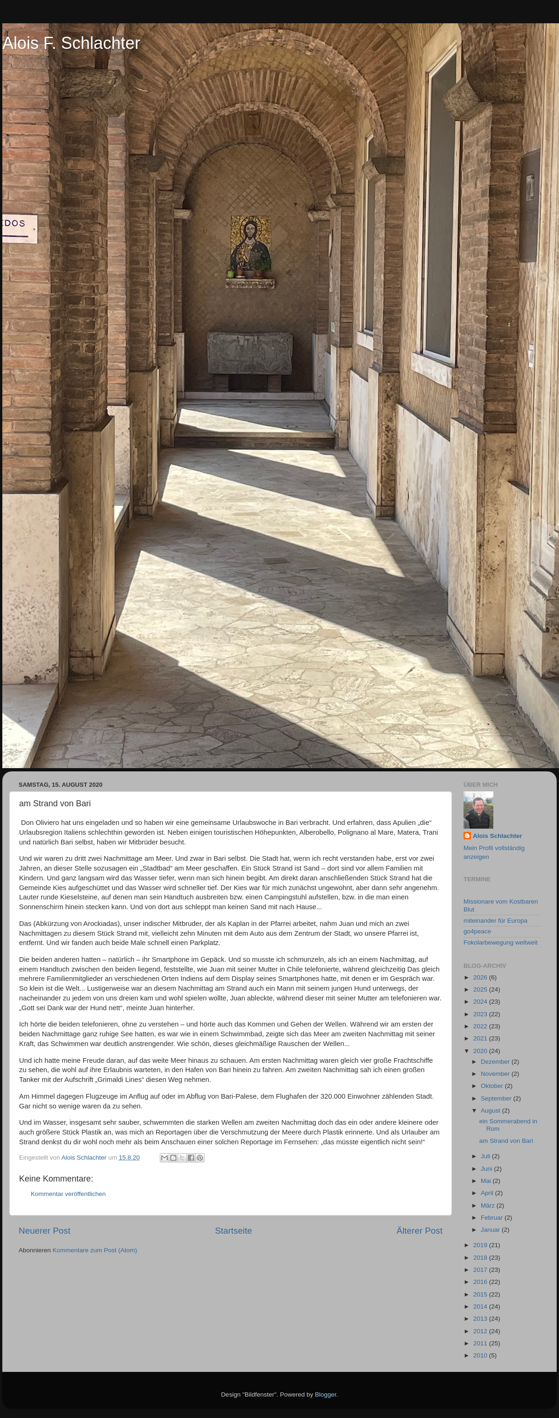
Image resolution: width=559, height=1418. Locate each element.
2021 (481, 1038)
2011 (481, 1343)
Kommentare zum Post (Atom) (95, 1250)
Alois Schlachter (497, 835)
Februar (492, 1217)
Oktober (493, 1085)
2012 (481, 1331)
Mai (487, 1180)
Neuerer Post (44, 1231)
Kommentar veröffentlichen (68, 1193)
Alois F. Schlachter (71, 43)
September (497, 1098)
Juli (486, 1156)
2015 (481, 1294)
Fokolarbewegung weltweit (501, 942)
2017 (481, 1269)
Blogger (325, 1394)
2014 (481, 1306)
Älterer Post (419, 1231)
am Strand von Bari (506, 1140)
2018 (481, 1257)
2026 (481, 977)
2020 (481, 1050)
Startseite (233, 1231)
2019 (481, 1245)
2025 (481, 989)
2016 (481, 1281)
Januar (491, 1229)
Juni (487, 1168)
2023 (481, 1014)
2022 (481, 1026)
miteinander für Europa (495, 920)
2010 (481, 1355)
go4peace (477, 931)
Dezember (496, 1061)
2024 (481, 1001)
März (489, 1205)
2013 (481, 1318)
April (488, 1192)
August (491, 1110)
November (496, 1073)
